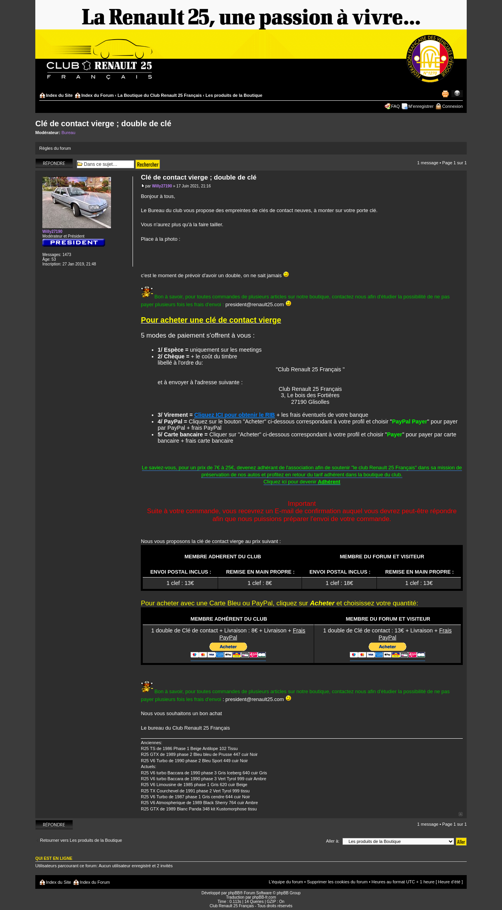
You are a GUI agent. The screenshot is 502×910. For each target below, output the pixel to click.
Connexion (452, 106)
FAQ (395, 106)
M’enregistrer (420, 106)
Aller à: (332, 841)
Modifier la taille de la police (457, 93)
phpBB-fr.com (264, 897)
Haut (460, 814)
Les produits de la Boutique (234, 95)
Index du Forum (97, 95)
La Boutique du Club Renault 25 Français (160, 95)
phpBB (234, 893)
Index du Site (59, 95)
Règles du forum (55, 148)
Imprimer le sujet (445, 93)
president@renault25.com (255, 304)
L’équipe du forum (286, 881)
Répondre (54, 163)
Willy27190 (162, 186)
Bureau (68, 132)
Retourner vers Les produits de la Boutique (81, 840)
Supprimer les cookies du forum (337, 881)
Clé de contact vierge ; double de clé (103, 123)
